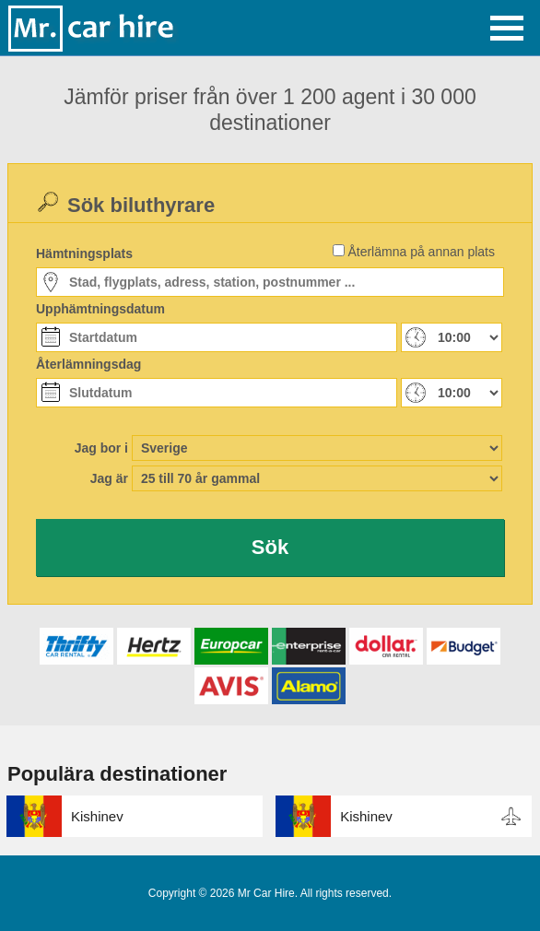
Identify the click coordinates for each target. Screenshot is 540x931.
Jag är (109, 478)
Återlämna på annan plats (421, 251)
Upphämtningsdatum (100, 308)
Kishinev (97, 816)
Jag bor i (101, 448)
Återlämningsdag (88, 364)
